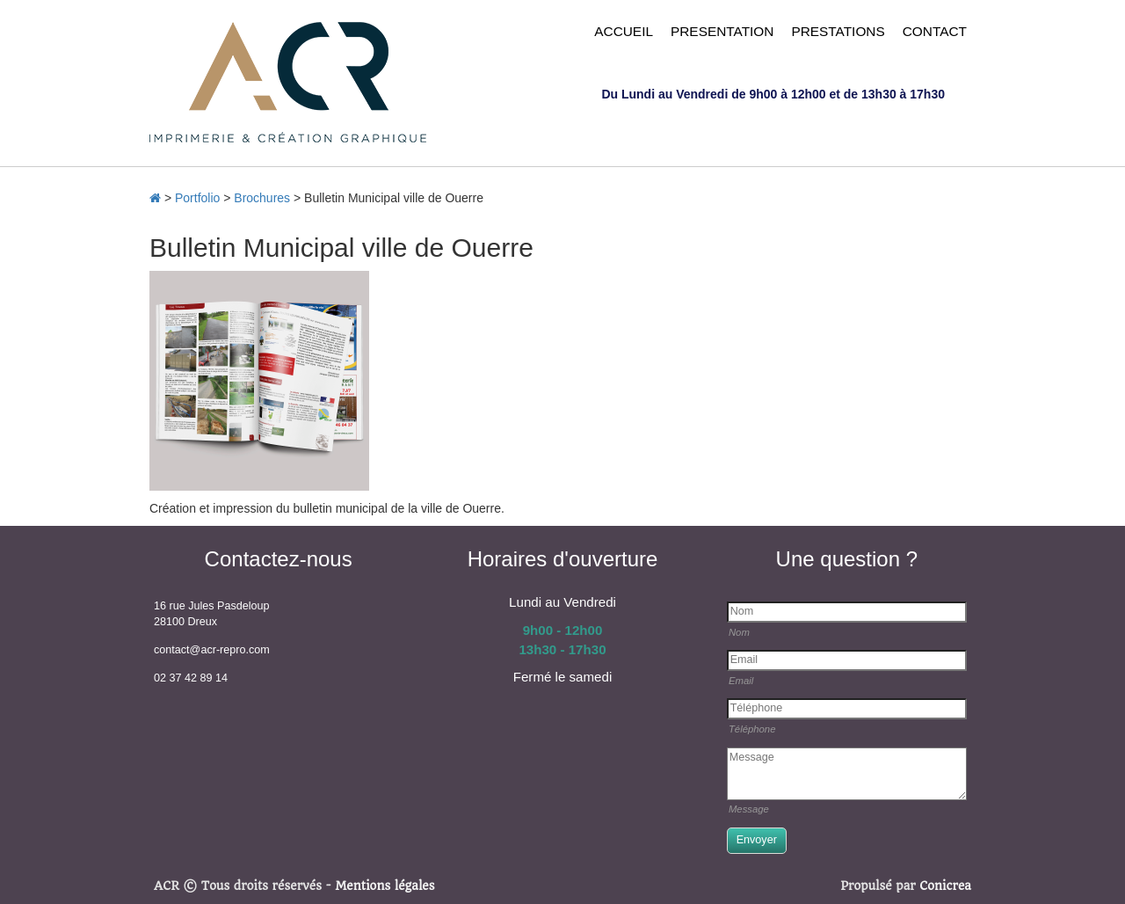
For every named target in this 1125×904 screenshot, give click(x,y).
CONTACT (935, 31)
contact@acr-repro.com (212, 650)
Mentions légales (384, 886)
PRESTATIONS (837, 31)
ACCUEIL (623, 31)
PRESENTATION (722, 31)
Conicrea (945, 886)
